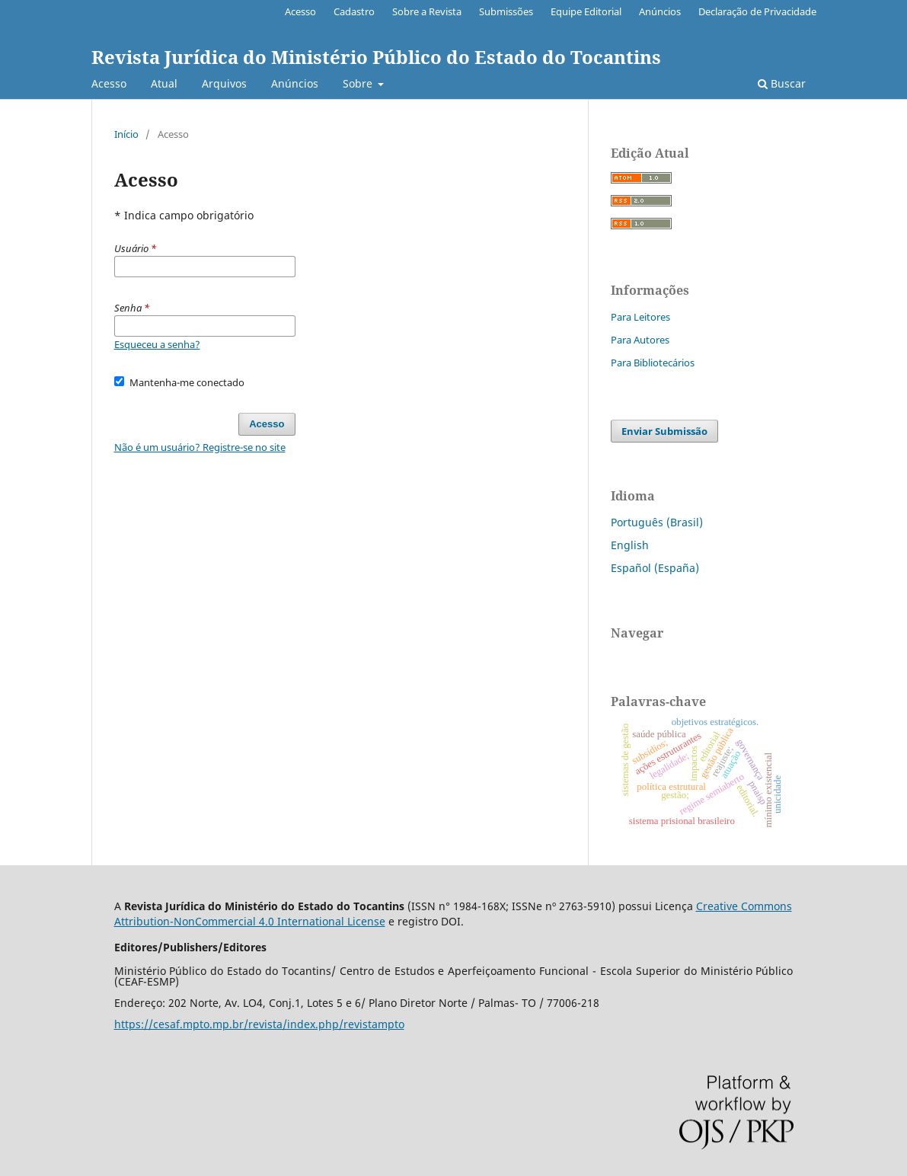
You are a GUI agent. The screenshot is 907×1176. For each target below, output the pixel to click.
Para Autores (640, 340)
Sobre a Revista (426, 11)
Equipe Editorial (586, 11)
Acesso (108, 83)
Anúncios (294, 83)
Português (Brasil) (657, 522)
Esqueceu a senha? (157, 344)
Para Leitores (640, 317)
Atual (164, 83)
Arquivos (224, 83)
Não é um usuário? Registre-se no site (200, 447)
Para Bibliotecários (653, 362)
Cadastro (354, 11)
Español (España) (655, 568)
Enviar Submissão (664, 431)
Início (126, 134)
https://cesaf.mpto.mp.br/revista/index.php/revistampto (259, 1024)
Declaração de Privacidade (757, 11)
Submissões (506, 11)
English (630, 545)
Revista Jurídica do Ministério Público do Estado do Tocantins (376, 56)
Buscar (782, 83)
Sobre (359, 83)
